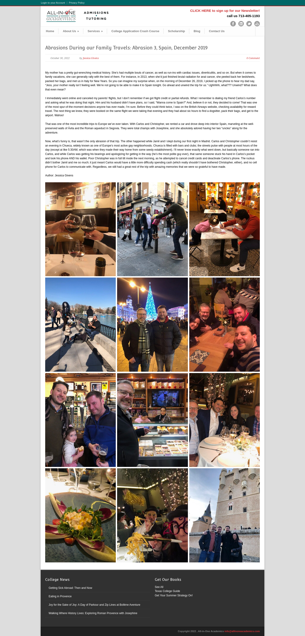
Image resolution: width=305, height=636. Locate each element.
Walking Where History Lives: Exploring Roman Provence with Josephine (93, 613)
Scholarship (176, 31)
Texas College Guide (167, 591)
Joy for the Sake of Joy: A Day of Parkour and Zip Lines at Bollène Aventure (94, 604)
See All (159, 587)
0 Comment (253, 58)
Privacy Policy (76, 3)
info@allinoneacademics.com (242, 631)
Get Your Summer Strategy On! (174, 595)
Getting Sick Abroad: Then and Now (70, 588)
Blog (197, 31)
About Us (71, 31)
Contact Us (217, 31)
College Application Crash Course (135, 31)
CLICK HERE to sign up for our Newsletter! (225, 11)
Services (95, 31)
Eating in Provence (60, 596)
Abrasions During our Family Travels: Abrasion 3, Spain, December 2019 (126, 48)
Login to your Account (53, 3)
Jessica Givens (91, 58)
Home (50, 31)
